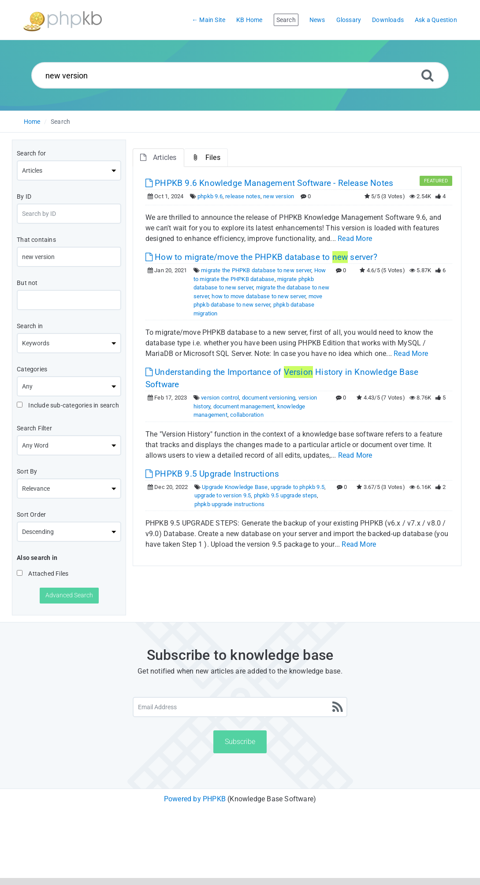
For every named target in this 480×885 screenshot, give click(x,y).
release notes (242, 196)
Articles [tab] (158, 157)
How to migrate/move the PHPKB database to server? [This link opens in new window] (261, 257)
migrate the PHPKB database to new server (256, 270)
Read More (355, 238)
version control (220, 397)
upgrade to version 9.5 (222, 495)
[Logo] (63, 20)
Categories (32, 369)
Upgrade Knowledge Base (235, 487)
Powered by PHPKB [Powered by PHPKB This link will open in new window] (195, 799)
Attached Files (42, 573)
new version (278, 196)
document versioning (269, 397)
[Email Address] (240, 707)
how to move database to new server (258, 296)
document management (244, 406)
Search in (30, 326)
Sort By (27, 471)
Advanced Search (69, 595)
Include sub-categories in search (68, 405)
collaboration (247, 414)
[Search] (427, 75)
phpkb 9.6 (210, 196)
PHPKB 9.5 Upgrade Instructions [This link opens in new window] (212, 474)
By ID (24, 196)
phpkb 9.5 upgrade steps (285, 495)
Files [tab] (206, 157)
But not (27, 282)
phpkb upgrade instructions (229, 504)
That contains (36, 239)
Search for (31, 153)
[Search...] (240, 75)
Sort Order (31, 514)
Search (60, 121)
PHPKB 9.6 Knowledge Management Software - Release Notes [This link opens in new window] (269, 183)
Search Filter (34, 428)
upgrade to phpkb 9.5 (297, 487)
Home (32, 121)
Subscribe (240, 741)
